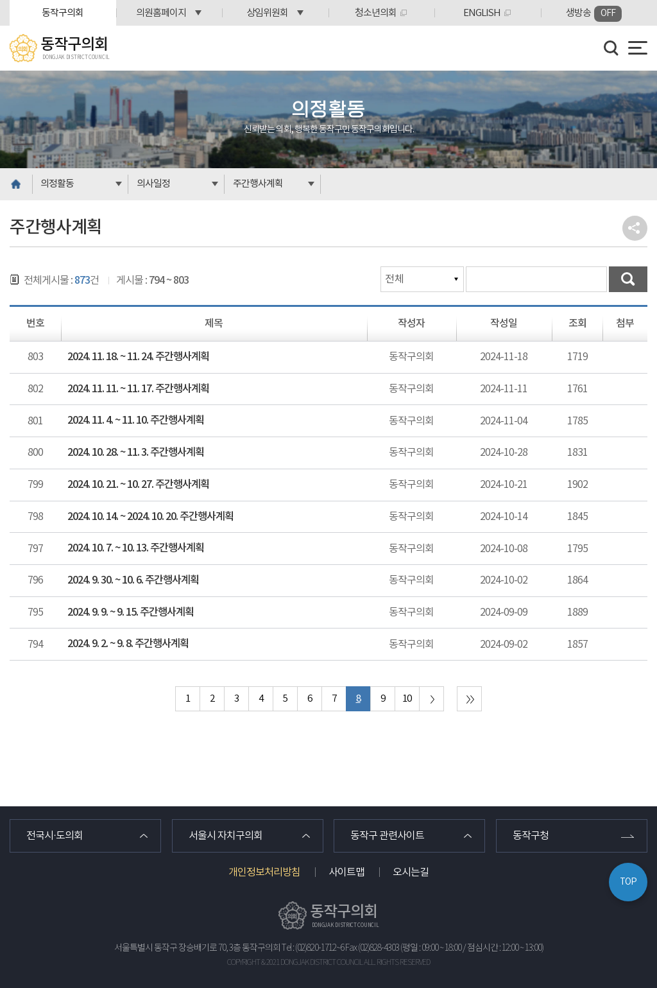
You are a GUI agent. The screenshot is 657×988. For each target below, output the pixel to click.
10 (406, 698)
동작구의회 (62, 13)
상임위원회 (267, 13)
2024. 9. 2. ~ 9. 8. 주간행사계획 (128, 643)
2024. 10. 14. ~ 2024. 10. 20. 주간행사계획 (150, 516)
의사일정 (153, 183)
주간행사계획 (258, 183)
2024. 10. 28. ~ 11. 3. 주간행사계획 (135, 452)
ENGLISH (481, 13)
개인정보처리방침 (264, 872)
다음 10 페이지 (431, 698)
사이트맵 (346, 872)
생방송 (594, 14)
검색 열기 (611, 48)
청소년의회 (376, 13)
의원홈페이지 (161, 13)
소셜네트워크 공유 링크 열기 (634, 228)
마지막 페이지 (469, 698)
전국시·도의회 (54, 836)
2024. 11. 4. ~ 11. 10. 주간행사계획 (135, 420)
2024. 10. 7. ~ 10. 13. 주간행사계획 (135, 548)
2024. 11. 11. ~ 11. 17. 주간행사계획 (138, 389)
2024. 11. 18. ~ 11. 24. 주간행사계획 (138, 357)
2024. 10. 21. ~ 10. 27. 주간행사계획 (138, 484)
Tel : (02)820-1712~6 (313, 948)
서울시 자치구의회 (225, 836)
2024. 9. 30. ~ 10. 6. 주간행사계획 (133, 580)
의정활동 (57, 183)
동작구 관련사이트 (387, 836)
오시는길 (411, 872)
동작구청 (531, 836)
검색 (628, 279)
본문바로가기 (0, 0)
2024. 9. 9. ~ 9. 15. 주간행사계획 (130, 612)
